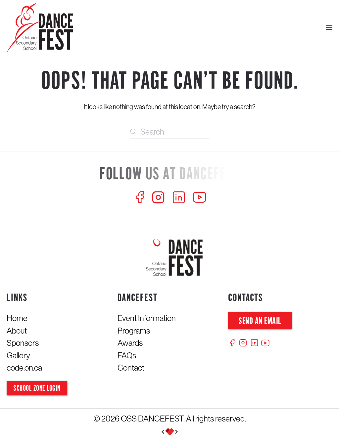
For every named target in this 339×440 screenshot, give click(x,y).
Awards (130, 343)
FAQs (127, 355)
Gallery (18, 355)
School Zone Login (37, 388)
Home (17, 318)
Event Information (147, 318)
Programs (134, 330)
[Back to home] (40, 28)
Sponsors (23, 343)
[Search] (169, 132)
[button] (329, 28)
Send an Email (259, 321)
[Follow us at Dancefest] (169, 174)
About (17, 330)
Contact (131, 367)
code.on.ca (24, 367)
